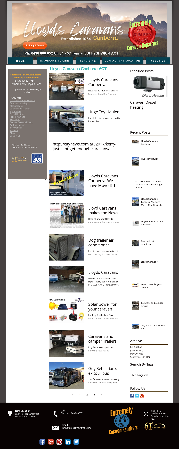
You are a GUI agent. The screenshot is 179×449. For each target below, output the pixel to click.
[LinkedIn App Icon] (68, 442)
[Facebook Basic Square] (132, 396)
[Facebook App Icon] (42, 442)
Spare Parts (15, 111)
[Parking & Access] (35, 45)
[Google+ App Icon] (51, 442)
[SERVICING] (88, 60)
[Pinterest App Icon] (59, 442)
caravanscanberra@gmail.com (76, 427)
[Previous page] (73, 395)
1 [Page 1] (79, 394)
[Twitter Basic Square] (137, 396)
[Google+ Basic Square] (142, 396)
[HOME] (20, 60)
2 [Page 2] (87, 394)
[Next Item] (162, 86)
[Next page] (101, 395)
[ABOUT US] (158, 60)
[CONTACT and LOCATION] (122, 60)
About (12, 133)
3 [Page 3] (94, 394)
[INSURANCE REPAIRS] (55, 60)
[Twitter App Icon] (76, 442)
